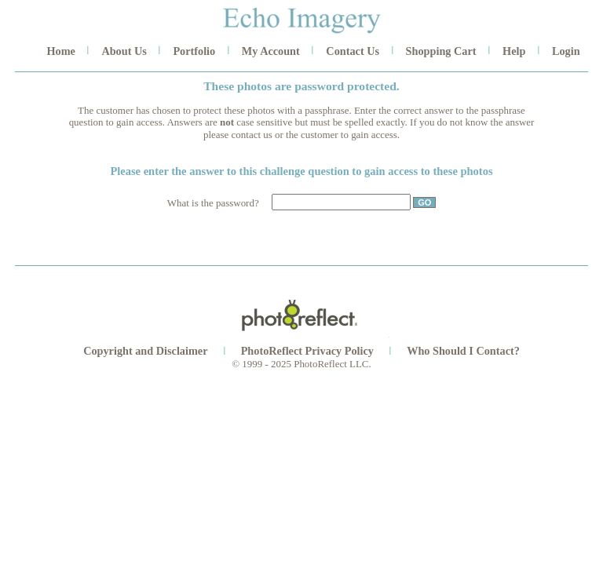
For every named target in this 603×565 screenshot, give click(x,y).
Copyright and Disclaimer (146, 350)
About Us (123, 51)
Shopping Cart (441, 51)
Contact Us (352, 51)
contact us (252, 134)
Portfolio (194, 51)
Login (566, 51)
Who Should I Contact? (463, 350)
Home (60, 51)
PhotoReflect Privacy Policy (307, 350)
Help (513, 51)
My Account (271, 51)
